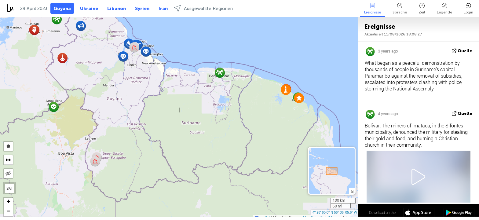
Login (468, 8)
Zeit (422, 8)
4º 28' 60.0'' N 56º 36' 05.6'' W (335, 212)
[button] (146, 51)
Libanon (116, 8)
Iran (163, 8)
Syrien (142, 8)
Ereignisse (372, 8)
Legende (444, 8)
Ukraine (89, 8)
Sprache (400, 8)
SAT (9, 188)
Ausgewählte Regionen (203, 8)
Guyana (62, 8)
